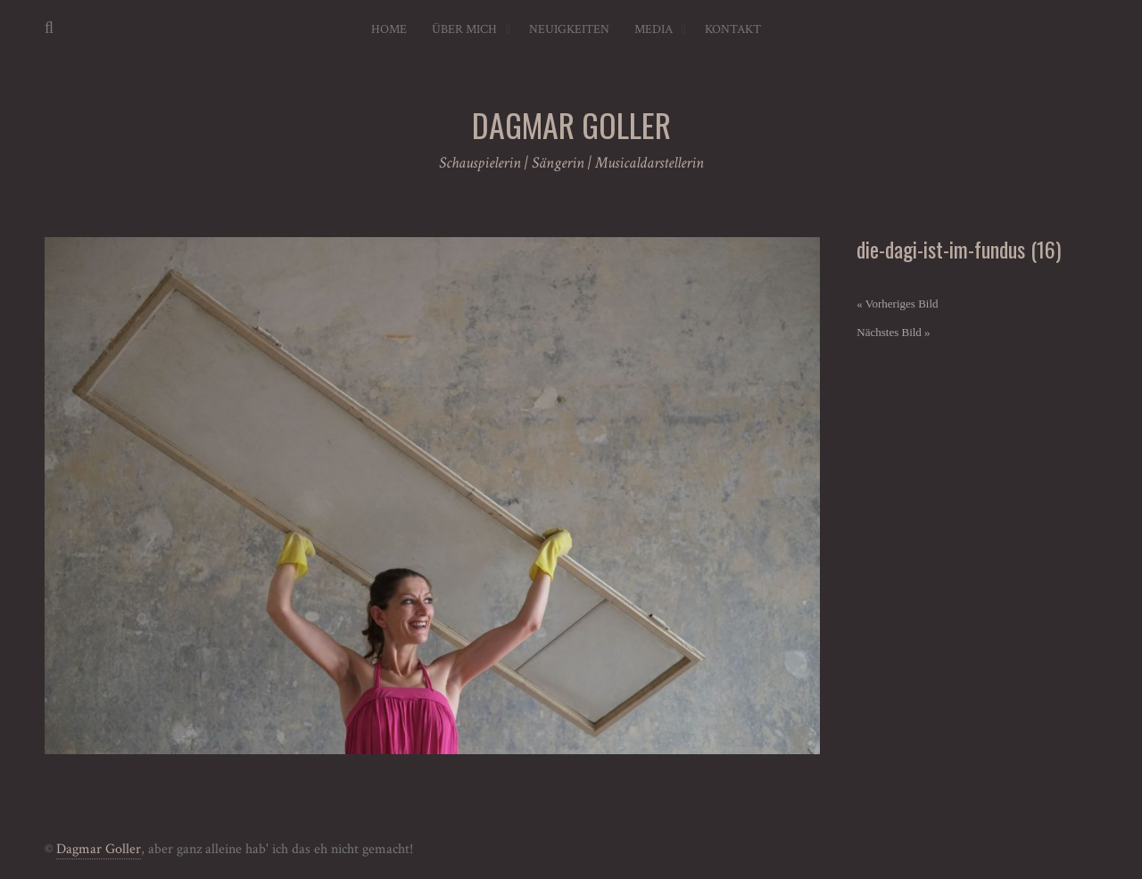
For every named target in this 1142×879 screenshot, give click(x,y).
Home (389, 29)
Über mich (464, 29)
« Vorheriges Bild (897, 303)
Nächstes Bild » (893, 332)
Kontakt (733, 29)
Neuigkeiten (569, 29)
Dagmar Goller (98, 849)
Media (653, 29)
